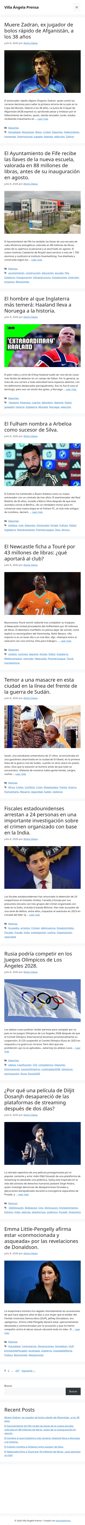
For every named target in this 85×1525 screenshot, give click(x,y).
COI (35, 1065)
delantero (47, 402)
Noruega (54, 407)
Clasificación (24, 1065)
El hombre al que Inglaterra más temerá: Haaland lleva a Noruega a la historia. (37, 304)
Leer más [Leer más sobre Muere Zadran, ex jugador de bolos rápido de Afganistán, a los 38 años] (43, 118)
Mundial (43, 407)
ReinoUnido (22, 281)
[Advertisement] (42, 1489)
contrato (23, 654)
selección (59, 136)
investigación (38, 932)
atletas (12, 1065)
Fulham (63, 525)
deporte (58, 402)
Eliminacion (51, 1207)
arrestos (25, 928)
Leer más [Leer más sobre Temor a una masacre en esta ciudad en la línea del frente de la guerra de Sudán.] (20, 774)
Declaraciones (46, 1346)
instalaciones (59, 277)
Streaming (75, 1212)
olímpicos (66, 1069)
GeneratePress (63, 1520)
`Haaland (13, 402)
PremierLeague (45, 529)
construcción (33, 273)
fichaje (54, 525)
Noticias (12, 268)
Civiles (19, 787)
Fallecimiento (71, 132)
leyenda (48, 136)
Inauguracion (24, 277)
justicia (51, 932)
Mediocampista (13, 658)
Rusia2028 (34, 1073)
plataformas (39, 1212)
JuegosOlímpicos (30, 1069)
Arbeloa (12, 525)
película (26, 1212)
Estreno (8, 1212)
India (27, 932)
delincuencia (48, 928)
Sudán (47, 791)
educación (48, 273)
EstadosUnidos (65, 928)
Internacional (24, 136)
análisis (12, 654)
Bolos (39, 132)
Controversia (29, 1346)
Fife (67, 273)
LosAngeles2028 (50, 1069)
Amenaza (25, 402)
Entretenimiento (68, 1207)
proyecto (9, 281)
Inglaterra (31, 407)
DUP (71, 1346)
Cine (40, 1207)
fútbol (68, 402)
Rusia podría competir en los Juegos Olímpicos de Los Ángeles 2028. (38, 959)
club (20, 525)
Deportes (13, 127)
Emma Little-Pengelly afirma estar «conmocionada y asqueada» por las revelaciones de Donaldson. (41, 1238)
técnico (65, 529)
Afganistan (28, 132)
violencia (58, 791)
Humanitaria (11, 791)
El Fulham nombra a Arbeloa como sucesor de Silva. (38, 426)
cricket (47, 132)
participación (11, 1073)
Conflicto (30, 787)
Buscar (8, 1385)
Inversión (73, 277)
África (11, 787)
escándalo (34, 1350)
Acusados (13, 928)
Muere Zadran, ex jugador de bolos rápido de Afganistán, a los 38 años (39, 30)
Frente (63, 787)
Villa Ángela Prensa (21, 7)
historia (20, 407)
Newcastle (40, 658)
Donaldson (61, 1346)
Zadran (70, 136)
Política (8, 1355)
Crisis (39, 787)
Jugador (38, 136)
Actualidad (14, 132)
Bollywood (31, 1207)
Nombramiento (26, 529)
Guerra (72, 787)
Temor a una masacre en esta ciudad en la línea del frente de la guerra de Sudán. (40, 685)
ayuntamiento (16, 273)
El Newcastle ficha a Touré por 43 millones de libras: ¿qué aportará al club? (39, 552)
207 (17, 1370)
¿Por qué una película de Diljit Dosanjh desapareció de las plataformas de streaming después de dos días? (39, 1099)
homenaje (10, 136)
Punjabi (63, 1212)
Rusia (23, 1073)
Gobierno (9, 277)
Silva (57, 529)
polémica (52, 1212)
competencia (45, 1065)
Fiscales (8, 932)
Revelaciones (36, 1355)
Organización (64, 932)
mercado (28, 658)
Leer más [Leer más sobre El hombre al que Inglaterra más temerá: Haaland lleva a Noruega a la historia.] (71, 389)
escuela (59, 273)
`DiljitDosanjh (16, 1207)
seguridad (37, 791)
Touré (70, 658)
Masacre (25, 791)
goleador (9, 407)
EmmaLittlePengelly (15, 1350)
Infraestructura (42, 277)
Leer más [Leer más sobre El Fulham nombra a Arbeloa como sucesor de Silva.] (37, 512)
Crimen (35, 928)
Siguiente (29, 1370)
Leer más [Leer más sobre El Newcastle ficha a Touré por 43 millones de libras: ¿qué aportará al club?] (66, 641)
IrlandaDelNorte (62, 1350)
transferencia (11, 663)
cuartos (36, 402)
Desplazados (51, 787)
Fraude (18, 932)
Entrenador (43, 525)
